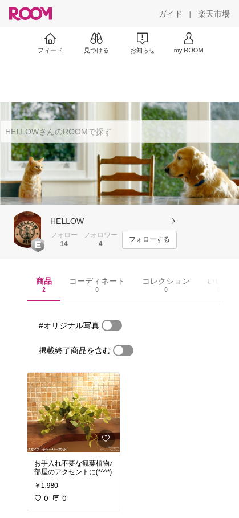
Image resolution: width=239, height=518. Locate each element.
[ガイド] (171, 14)
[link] (73, 412)
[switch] (112, 325)
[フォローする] (149, 240)
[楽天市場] (214, 14)
